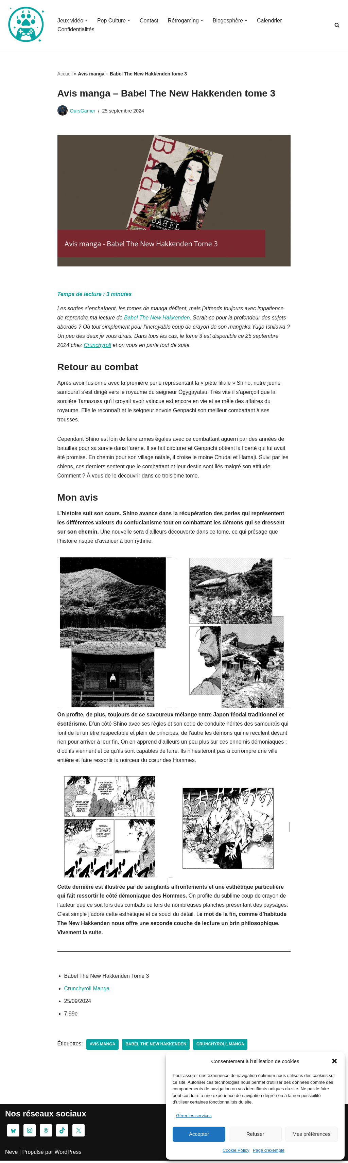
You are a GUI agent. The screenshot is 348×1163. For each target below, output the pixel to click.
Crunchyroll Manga (87, 991)
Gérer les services (194, 1115)
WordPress (68, 1154)
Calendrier (270, 20)
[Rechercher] (337, 25)
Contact (149, 20)
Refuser (255, 1134)
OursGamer (82, 111)
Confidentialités (75, 29)
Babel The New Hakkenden (157, 318)
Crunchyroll (97, 346)
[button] (334, 1061)
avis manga (103, 1046)
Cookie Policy (236, 1150)
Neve (11, 1154)
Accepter (199, 1134)
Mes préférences (311, 1134)
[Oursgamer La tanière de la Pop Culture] (25, 25)
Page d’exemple (268, 1150)
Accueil (65, 73)
